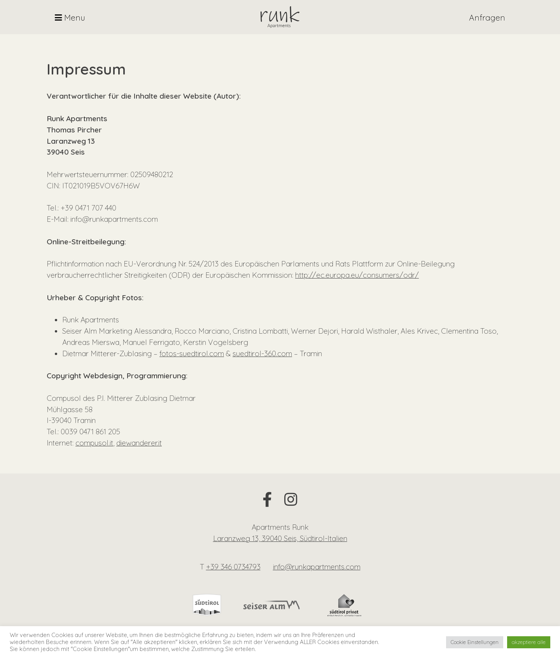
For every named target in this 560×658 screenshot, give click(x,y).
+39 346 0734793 (233, 566)
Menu (70, 17)
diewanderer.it (139, 442)
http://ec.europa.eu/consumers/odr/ (357, 275)
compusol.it (94, 442)
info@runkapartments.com (316, 566)
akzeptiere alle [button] (529, 642)
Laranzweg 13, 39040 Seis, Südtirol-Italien (280, 538)
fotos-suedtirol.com (191, 353)
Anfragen (487, 17)
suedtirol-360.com (262, 353)
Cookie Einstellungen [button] (475, 642)
